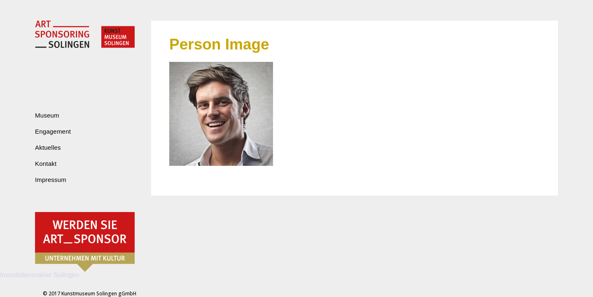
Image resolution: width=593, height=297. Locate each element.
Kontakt (45, 163)
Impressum (50, 179)
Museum (47, 115)
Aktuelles (48, 147)
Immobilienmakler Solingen (39, 275)
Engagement (53, 131)
